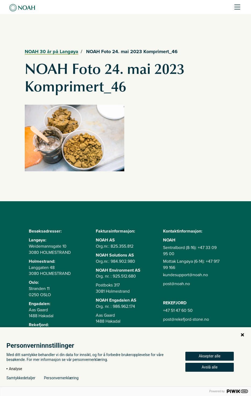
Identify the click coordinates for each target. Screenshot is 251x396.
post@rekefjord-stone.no (186, 319)
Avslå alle (209, 367)
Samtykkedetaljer (20, 378)
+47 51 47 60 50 (178, 310)
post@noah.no (176, 283)
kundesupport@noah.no (185, 275)
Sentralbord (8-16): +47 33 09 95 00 (190, 251)
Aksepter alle (210, 356)
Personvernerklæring (61, 378)
